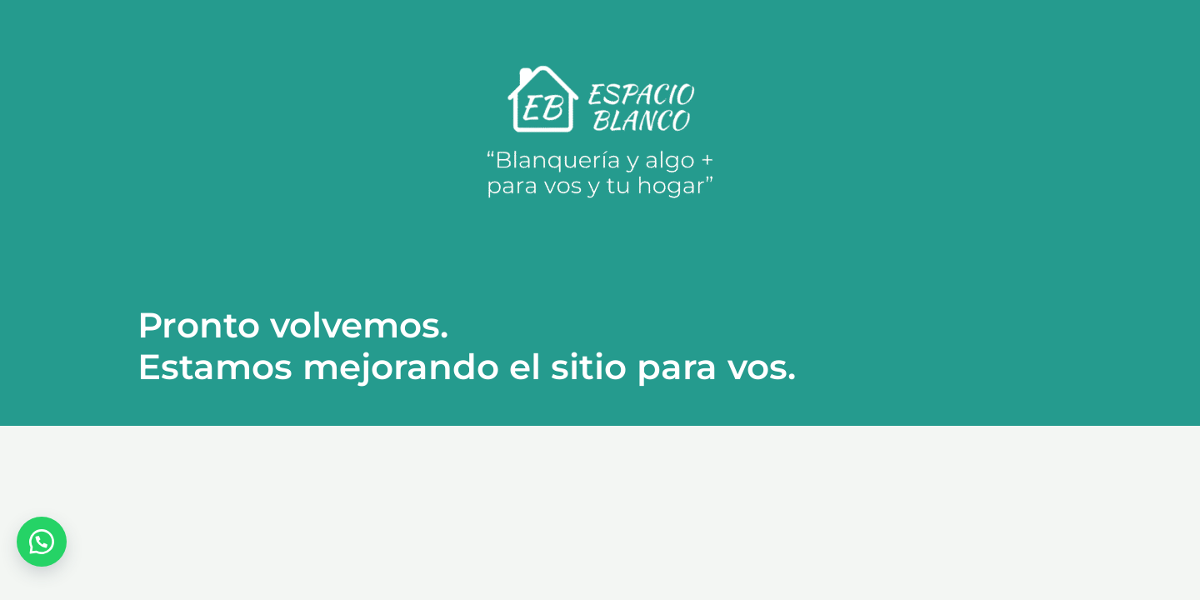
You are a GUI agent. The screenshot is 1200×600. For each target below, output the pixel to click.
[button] (42, 542)
